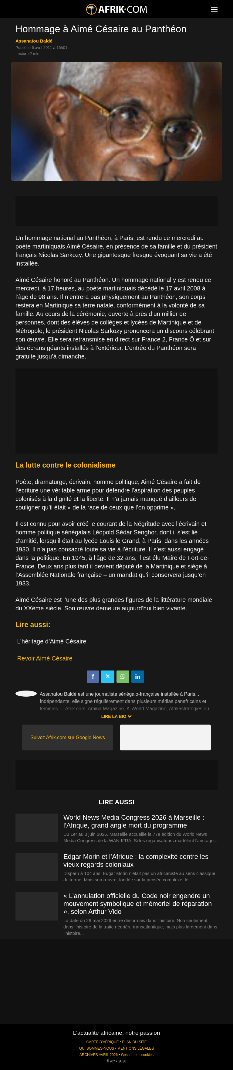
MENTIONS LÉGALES (135, 1048)
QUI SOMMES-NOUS (96, 1048)
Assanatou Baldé (33, 40)
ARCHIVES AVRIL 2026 (98, 1055)
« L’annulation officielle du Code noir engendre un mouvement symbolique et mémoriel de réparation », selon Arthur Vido (137, 903)
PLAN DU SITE (134, 1042)
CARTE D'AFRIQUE (102, 1042)
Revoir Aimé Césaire (45, 658)
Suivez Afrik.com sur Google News (67, 737)
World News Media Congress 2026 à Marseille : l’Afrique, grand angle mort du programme (133, 821)
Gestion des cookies (137, 1055)
